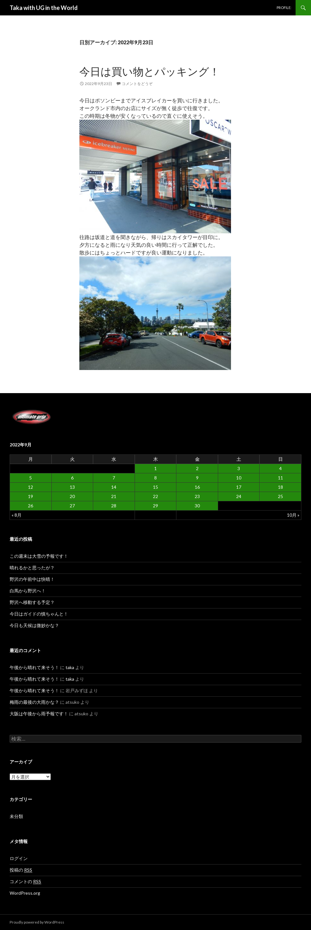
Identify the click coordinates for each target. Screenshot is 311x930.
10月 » (293, 515)
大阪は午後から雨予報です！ (39, 713)
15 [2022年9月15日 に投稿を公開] (155, 487)
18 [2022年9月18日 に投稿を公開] (280, 487)
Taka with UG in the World (44, 7)
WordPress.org (25, 893)
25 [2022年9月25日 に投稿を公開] (280, 496)
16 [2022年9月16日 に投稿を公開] (197, 487)
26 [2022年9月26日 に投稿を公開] (30, 505)
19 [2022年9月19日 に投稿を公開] (30, 496)
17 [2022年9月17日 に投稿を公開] (238, 487)
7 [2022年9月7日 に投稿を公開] (113, 477)
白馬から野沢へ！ (28, 590)
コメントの (25, 881)
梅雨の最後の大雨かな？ (34, 702)
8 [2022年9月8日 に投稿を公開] (155, 477)
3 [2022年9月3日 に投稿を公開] (238, 468)
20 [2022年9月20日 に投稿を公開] (72, 496)
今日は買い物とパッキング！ (149, 71)
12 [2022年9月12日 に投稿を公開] (30, 487)
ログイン (19, 858)
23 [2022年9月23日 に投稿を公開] (197, 496)
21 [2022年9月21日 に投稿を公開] (113, 496)
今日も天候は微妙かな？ (34, 625)
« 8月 (17, 515)
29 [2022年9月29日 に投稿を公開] (155, 505)
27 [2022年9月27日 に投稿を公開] (72, 505)
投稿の (21, 870)
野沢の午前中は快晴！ (32, 579)
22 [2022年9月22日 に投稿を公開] (155, 496)
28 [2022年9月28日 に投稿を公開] (113, 505)
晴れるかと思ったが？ (32, 567)
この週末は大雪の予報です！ (39, 556)
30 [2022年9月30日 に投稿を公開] (197, 505)
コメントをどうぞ (137, 83)
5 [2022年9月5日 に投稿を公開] (30, 477)
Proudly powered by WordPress (37, 922)
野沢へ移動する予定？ (32, 602)
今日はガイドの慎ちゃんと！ (39, 613)
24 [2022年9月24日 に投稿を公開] (238, 496)
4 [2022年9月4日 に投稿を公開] (280, 468)
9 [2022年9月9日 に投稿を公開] (197, 477)
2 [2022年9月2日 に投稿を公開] (197, 468)
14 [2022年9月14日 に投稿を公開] (113, 487)
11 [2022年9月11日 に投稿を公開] (280, 477)
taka (70, 667)
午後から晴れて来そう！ (34, 667)
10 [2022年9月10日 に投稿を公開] (238, 477)
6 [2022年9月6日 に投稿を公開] (72, 477)
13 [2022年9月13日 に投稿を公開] (72, 487)
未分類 (16, 816)
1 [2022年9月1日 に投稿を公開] (155, 468)
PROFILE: (284, 7)
